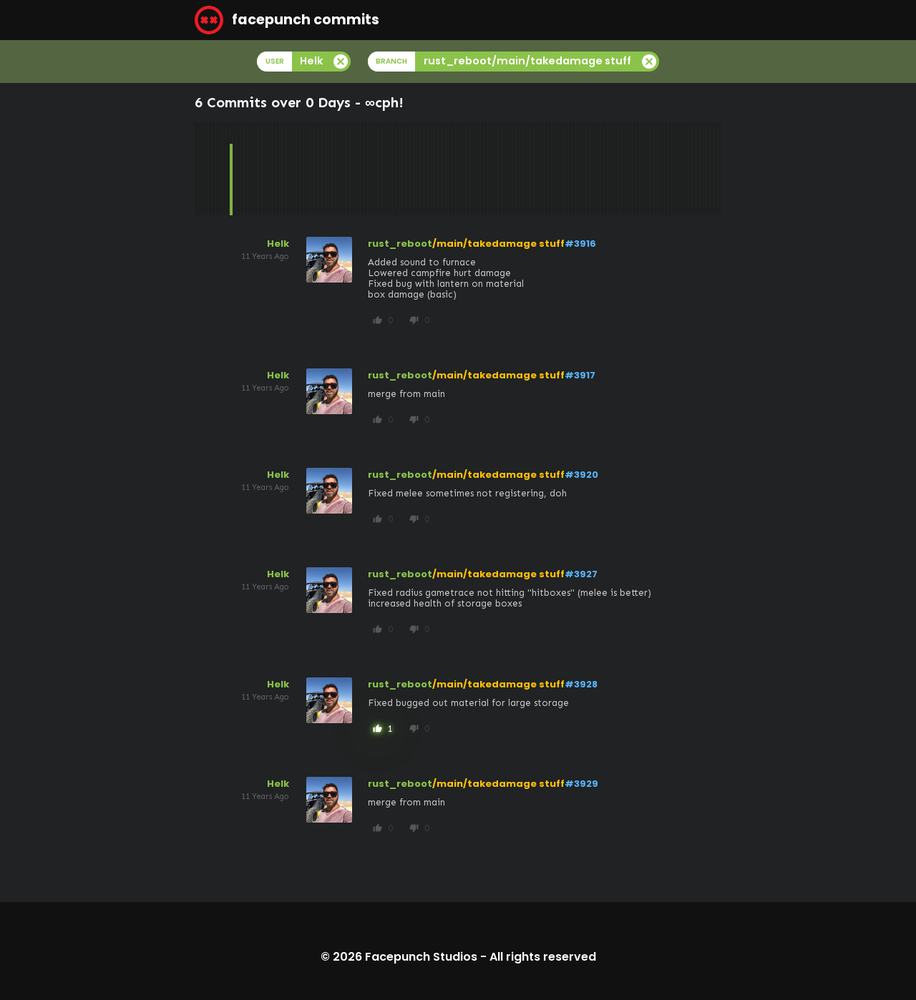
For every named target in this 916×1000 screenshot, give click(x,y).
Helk (278, 243)
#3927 (581, 574)
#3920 (581, 474)
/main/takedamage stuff (498, 243)
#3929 (581, 783)
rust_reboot (400, 243)
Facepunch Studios (421, 956)
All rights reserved (542, 956)
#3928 (581, 684)
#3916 (580, 243)
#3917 (580, 375)
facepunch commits (287, 20)
